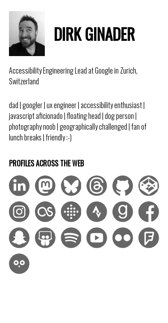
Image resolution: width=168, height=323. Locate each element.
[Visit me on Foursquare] (148, 237)
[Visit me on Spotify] (71, 237)
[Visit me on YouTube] (96, 237)
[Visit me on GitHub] (122, 185)
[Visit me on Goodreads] (122, 211)
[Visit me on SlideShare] (45, 237)
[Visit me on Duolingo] (19, 263)
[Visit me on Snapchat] (19, 237)
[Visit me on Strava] (96, 211)
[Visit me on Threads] (96, 185)
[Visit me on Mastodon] (45, 185)
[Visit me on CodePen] (148, 185)
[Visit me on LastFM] (45, 211)
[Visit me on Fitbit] (71, 211)
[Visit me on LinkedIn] (19, 185)
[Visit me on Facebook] (148, 211)
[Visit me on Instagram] (19, 211)
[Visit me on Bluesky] (71, 185)
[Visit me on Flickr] (122, 237)
